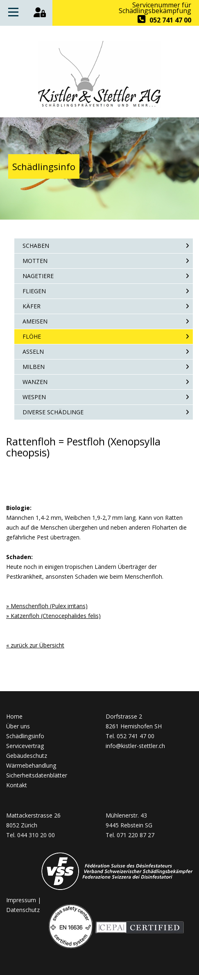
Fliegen (34, 291)
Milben (34, 367)
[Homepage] (99, 106)
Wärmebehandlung (31, 765)
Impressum (21, 900)
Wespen (34, 397)
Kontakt (16, 785)
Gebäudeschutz (26, 755)
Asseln (33, 351)
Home (14, 716)
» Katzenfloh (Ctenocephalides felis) (53, 616)
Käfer (32, 306)
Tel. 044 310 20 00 (30, 835)
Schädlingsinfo (25, 736)
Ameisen (35, 321)
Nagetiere (38, 276)
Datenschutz (23, 910)
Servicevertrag (25, 746)
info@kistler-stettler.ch (135, 746)
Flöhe (32, 336)
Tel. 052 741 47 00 (130, 736)
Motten (35, 261)
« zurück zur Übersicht (35, 645)
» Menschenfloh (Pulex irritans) (47, 606)
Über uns (18, 726)
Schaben (36, 245)
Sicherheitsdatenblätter (36, 775)
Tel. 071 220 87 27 (130, 835)
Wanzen (35, 382)
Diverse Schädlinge (53, 412)
